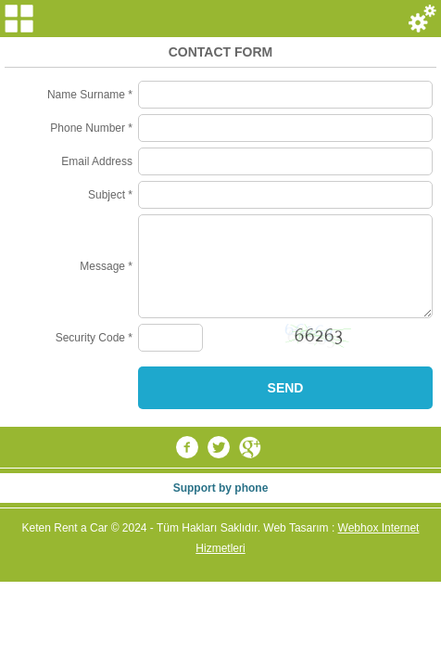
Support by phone (221, 488)
